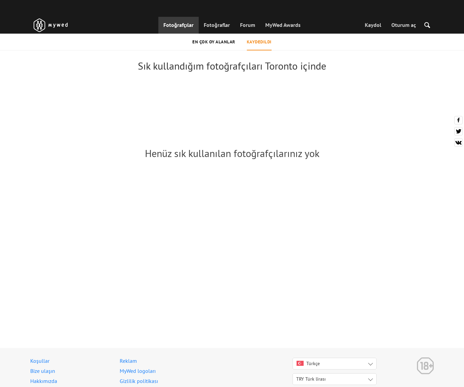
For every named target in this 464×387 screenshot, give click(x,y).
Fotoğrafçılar (178, 25)
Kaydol (373, 25)
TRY (311, 379)
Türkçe (308, 363)
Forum (247, 25)
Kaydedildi (259, 42)
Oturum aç (403, 25)
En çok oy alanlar (213, 42)
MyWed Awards (283, 25)
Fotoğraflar (217, 25)
